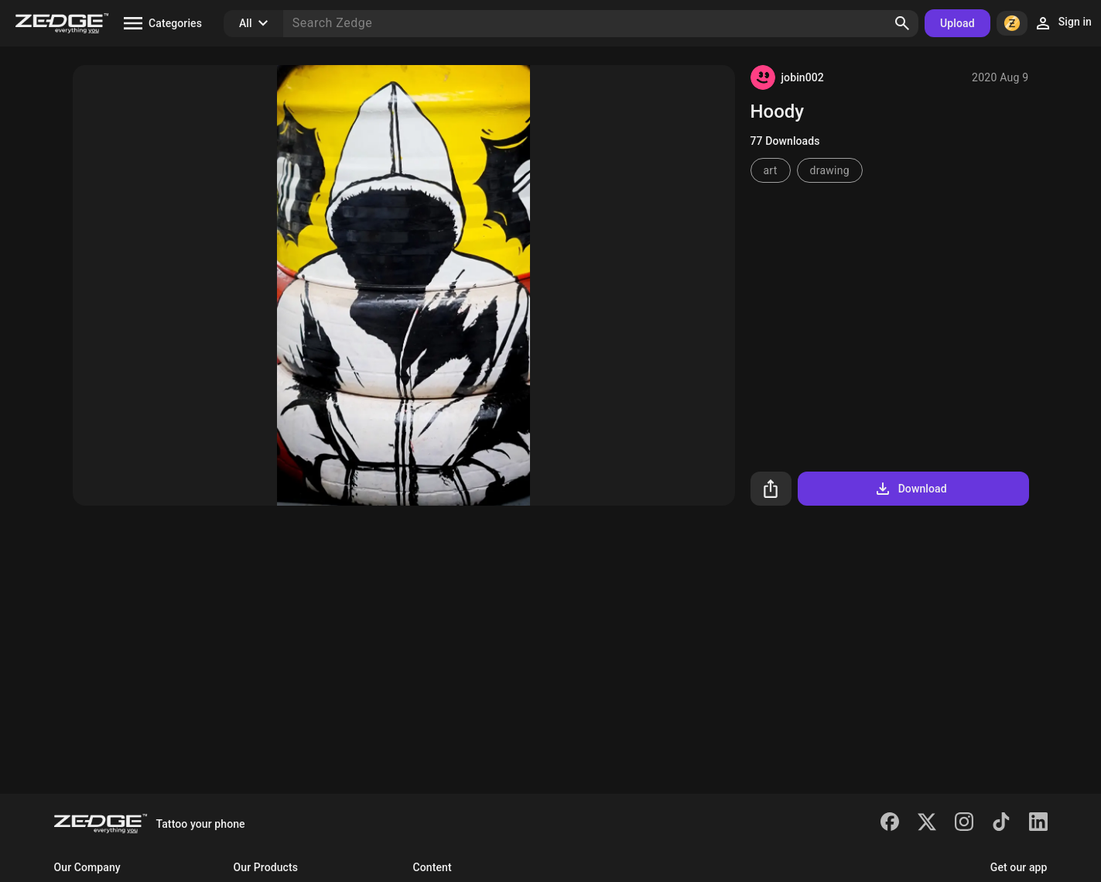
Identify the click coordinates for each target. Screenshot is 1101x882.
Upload (957, 23)
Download (910, 488)
